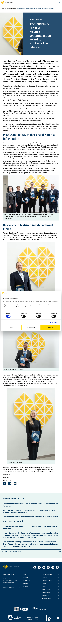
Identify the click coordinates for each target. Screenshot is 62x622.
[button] (11, 33)
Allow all (50, 327)
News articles (13, 8)
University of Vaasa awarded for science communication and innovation (30, 517)
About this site (46, 589)
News (32, 19)
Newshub (7, 8)
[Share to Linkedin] (9, 483)
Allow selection (31, 327)
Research (25, 577)
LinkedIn (52, 567)
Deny (11, 327)
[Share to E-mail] (15, 483)
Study (24, 574)
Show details (53, 322)
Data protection (46, 592)
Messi (44, 586)
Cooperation (26, 580)
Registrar (44, 577)
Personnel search (47, 574)
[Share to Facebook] (4, 483)
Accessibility (45, 595)
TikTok (57, 567)
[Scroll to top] (58, 618)
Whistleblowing (46, 598)
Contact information (8, 587)
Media (44, 583)
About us (25, 586)
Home (2, 8)
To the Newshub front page (11, 551)
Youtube (43, 567)
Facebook (34, 567)
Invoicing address (47, 580)
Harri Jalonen (7, 479)
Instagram (48, 567)
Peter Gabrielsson (8, 481)
